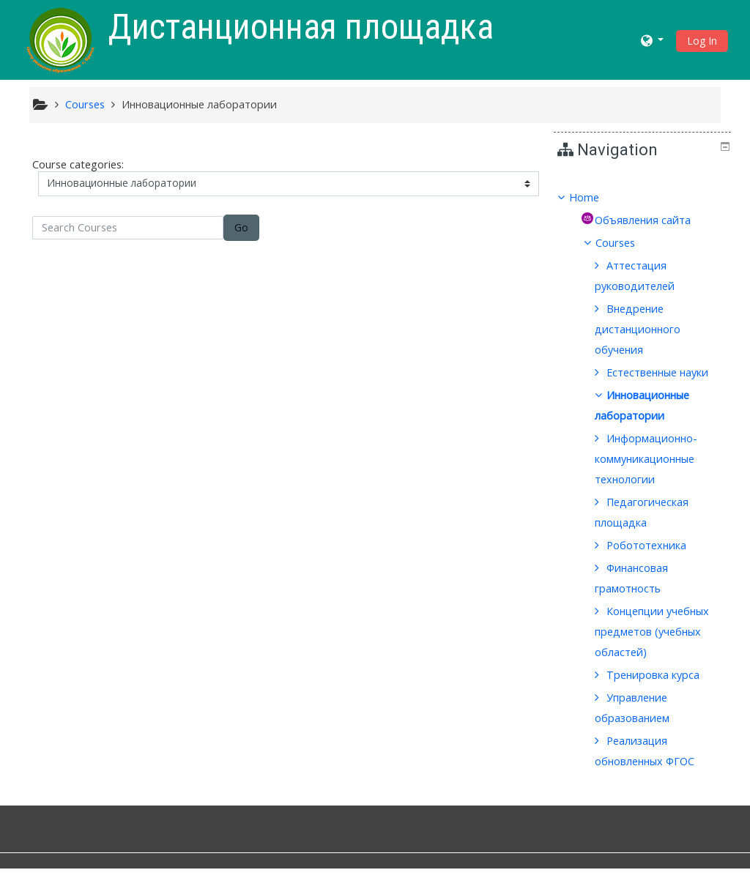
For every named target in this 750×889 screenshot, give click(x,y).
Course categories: (78, 164)
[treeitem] (642, 197)
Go (241, 227)
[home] (60, 38)
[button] (653, 40)
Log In (702, 41)
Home (594, 197)
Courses (626, 243)
